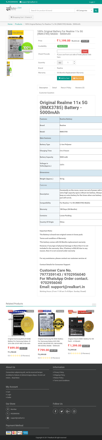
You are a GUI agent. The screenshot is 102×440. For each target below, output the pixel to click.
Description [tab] (43, 88)
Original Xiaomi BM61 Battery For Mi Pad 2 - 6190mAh (81, 340)
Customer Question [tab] (46, 93)
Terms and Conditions (62, 380)
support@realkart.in (28, 2)
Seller (9, 397)
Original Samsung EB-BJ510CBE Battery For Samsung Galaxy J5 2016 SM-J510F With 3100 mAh (19, 341)
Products (18, 24)
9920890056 (12, 2)
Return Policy (58, 378)
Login (92, 2)
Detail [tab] (54, 88)
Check (85, 51)
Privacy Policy (59, 372)
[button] (84, 10)
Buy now (77, 78)
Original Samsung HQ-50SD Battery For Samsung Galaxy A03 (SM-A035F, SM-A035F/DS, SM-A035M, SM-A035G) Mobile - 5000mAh (50, 342)
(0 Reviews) (25, 356)
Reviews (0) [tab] (79, 88)
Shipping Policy (59, 375)
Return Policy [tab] (66, 88)
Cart (8, 392)
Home (10, 24)
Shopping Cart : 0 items (21, 17)
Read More (15, 378)
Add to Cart (64, 78)
